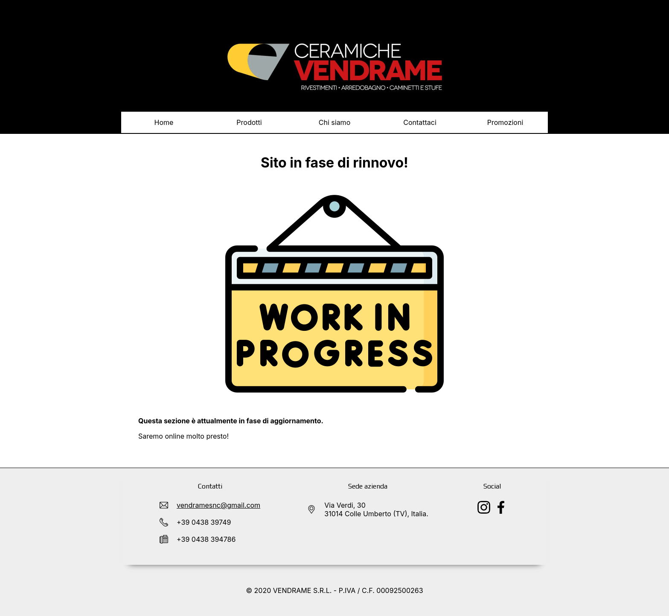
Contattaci (419, 122)
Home (164, 122)
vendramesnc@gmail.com (218, 505)
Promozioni (505, 122)
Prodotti (249, 125)
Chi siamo (334, 122)
